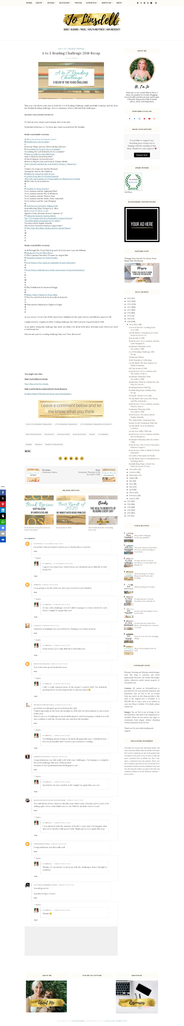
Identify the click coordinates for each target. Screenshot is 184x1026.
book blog (49, 434)
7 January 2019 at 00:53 (74, 800)
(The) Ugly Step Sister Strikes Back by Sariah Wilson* (48, 228)
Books (52, 3)
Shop (119, 3)
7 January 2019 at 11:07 (58, 844)
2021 (129, 313)
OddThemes (78, 1021)
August (132, 478)
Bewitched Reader (41, 664)
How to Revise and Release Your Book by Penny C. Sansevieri (50, 164)
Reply (35, 551)
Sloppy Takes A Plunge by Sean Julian (41, 295)
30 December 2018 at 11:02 (63, 563)
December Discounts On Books (142, 456)
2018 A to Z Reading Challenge (71, 48)
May (131, 487)
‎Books (92, 434)
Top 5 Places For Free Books (36, 384)
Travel (78, 3)
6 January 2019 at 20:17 (59, 756)
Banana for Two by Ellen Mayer (39, 253)
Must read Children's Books (36, 379)
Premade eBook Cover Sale (140, 396)
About (40, 3)
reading (38, 444)
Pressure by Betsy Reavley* (37, 189)
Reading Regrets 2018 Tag (140, 387)
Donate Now (142, 155)
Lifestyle (92, 3)
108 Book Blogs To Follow (144, 587)
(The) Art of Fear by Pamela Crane (40, 139)
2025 (129, 301)
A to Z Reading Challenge (66, 424)
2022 (129, 310)
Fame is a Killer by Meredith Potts (40, 154)
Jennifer (37, 585)
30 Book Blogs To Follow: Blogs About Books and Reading (144, 576)
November (134, 469)
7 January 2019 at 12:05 (61, 864)
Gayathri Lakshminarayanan (45, 885)
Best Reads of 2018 (136, 338)
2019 (129, 319)
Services (107, 3)
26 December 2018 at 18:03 (53, 544)
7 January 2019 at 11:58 (61, 735)
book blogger (63, 434)
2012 (129, 516)
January (132, 498)
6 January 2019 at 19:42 (63, 705)
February (133, 495)
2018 (129, 321)
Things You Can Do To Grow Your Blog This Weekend (140, 259)
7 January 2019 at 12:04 (61, 823)
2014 (129, 510)
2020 (129, 316)
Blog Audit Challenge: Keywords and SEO (142, 536)
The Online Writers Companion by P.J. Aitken (42, 221)
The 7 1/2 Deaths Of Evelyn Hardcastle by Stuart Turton (48, 218)
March (132, 492)
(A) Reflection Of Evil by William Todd (42, 206)
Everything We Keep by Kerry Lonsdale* (43, 149)
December (134, 324)
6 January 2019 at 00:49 (58, 664)
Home (29, 3)
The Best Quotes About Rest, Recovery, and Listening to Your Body (145, 550)
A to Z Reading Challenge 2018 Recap (95, 424)
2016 (129, 504)
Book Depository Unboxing (140, 360)
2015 (129, 507)
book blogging (79, 434)
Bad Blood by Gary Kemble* (38, 142)
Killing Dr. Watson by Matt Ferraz (40, 174)
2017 (129, 501)
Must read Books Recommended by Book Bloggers (46, 389)
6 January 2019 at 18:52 (61, 684)
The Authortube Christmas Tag (142, 420)
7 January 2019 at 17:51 (66, 885)
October (133, 472)
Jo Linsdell (103, 434)
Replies (38, 558)
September (134, 475)
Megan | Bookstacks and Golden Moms (49, 800)
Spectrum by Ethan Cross (37, 211)
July (131, 481)
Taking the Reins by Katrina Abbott (41, 216)
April (131, 490)
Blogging (65, 3)
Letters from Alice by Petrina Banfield (42, 176)
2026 (129, 298)
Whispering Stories (42, 844)
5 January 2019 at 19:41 (61, 604)
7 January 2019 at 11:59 (61, 782)
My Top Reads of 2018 (138, 368)
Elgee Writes (49, 893)
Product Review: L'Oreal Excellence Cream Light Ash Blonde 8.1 (145, 563)
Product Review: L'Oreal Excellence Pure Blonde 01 (144, 600)
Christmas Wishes (136, 357)
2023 (129, 307)
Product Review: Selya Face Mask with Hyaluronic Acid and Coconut (146, 625)
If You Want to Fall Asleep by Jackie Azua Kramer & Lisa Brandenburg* (55, 270)
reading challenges (54, 444)
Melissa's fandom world (44, 705)
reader (29, 444)
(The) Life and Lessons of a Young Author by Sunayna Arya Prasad (52, 179)
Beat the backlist (33, 434)
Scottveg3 (38, 544)
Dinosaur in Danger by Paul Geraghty (42, 258)
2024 (129, 304)
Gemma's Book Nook (42, 756)
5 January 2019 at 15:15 (49, 585)
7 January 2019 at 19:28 (61, 910)
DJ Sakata (37, 625)
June (131, 484)
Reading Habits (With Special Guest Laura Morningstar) (48, 394)
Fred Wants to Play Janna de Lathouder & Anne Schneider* (51, 263)
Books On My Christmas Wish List (143, 423)
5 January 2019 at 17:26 (50, 625)
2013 (129, 513)
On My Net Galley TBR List (140, 431)
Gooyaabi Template (116, 1021)
